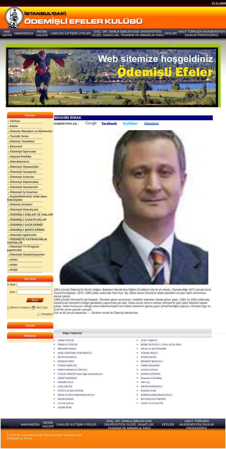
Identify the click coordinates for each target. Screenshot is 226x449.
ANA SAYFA (14, 424)
